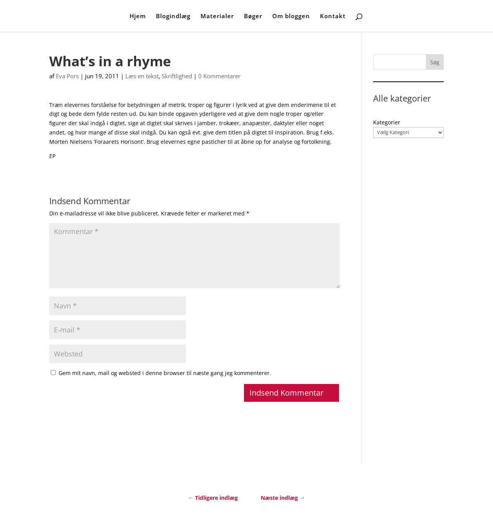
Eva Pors (67, 76)
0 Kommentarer (219, 76)
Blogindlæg (173, 16)
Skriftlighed (177, 76)
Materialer (217, 16)
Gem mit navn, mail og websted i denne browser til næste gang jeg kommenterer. (165, 373)
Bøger (253, 16)
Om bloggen (291, 16)
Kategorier (386, 122)
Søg (434, 62)
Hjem (138, 16)
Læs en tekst (142, 76)
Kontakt (333, 16)
